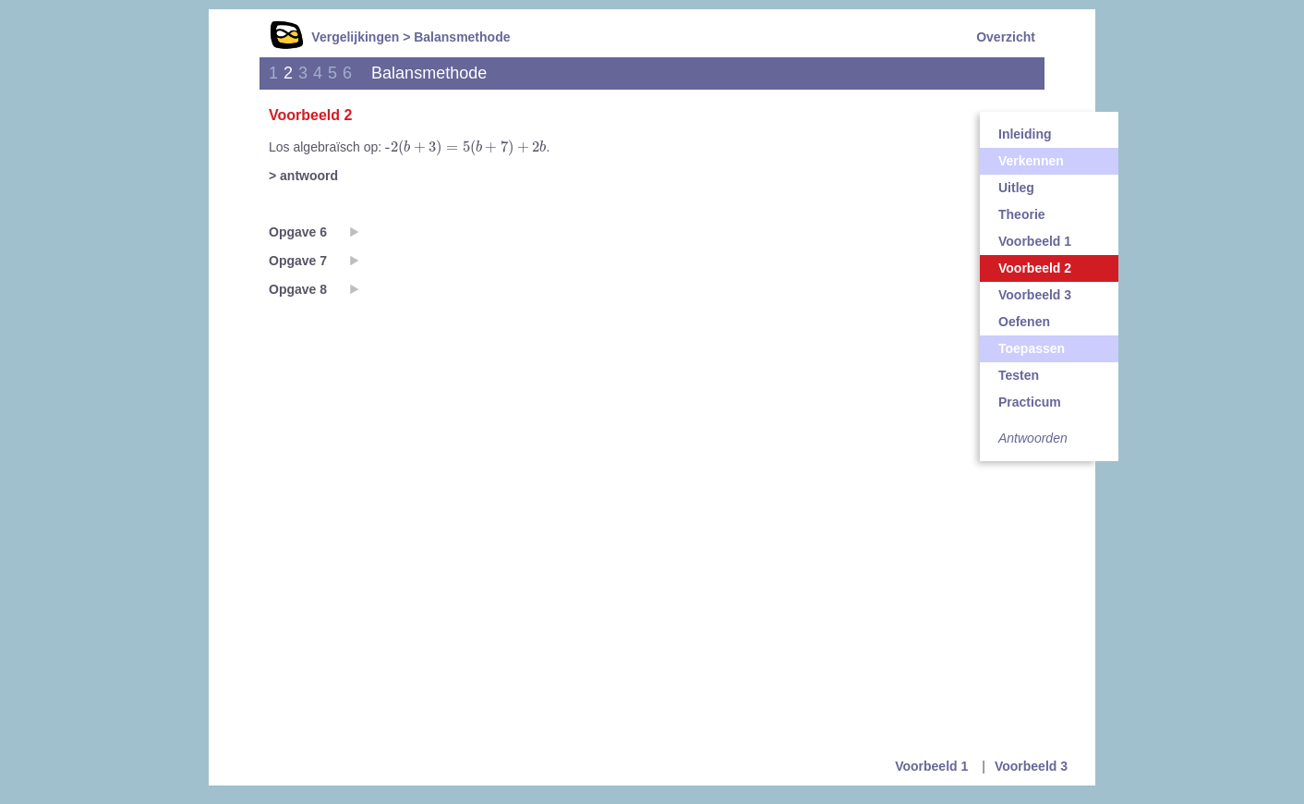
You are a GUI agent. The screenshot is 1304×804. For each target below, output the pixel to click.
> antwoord (303, 175)
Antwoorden (1033, 438)
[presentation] (465, 148)
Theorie (1021, 214)
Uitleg (1016, 187)
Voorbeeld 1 (1034, 241)
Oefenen (1024, 321)
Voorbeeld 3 (1034, 294)
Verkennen (1031, 160)
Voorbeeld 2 (1034, 268)
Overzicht (1005, 37)
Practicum (1029, 402)
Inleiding (1025, 134)
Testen (1018, 375)
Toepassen (1031, 348)
